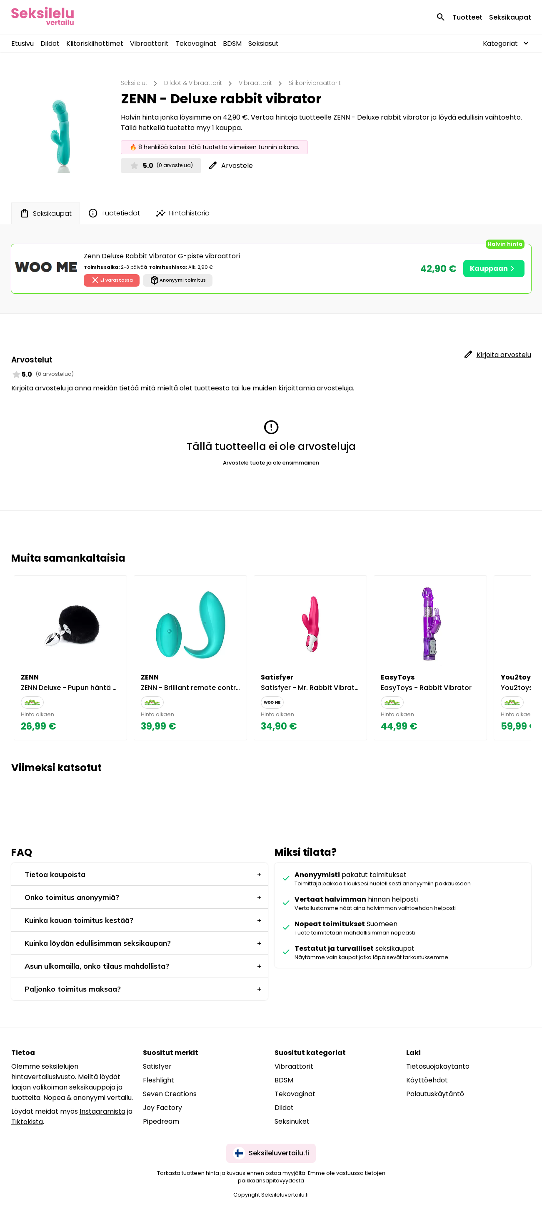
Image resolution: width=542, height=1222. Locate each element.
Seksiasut (263, 43)
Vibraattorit (149, 43)
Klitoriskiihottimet (94, 43)
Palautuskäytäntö (435, 1094)
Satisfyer (157, 1066)
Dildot (50, 43)
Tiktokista (27, 1122)
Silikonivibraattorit (315, 83)
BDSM (232, 43)
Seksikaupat (510, 17)
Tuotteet (467, 17)
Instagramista (102, 1111)
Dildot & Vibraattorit (193, 83)
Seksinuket (292, 1121)
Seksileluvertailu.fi (271, 1153)
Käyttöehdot (427, 1080)
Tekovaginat (195, 43)
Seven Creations (170, 1094)
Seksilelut (134, 83)
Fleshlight (158, 1080)
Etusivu (22, 43)
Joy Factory (162, 1107)
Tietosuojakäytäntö (438, 1066)
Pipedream (161, 1121)
